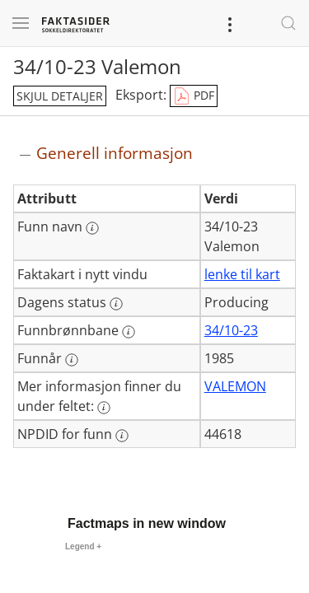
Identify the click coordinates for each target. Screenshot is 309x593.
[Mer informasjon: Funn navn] (92, 228)
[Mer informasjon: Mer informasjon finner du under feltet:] (103, 407)
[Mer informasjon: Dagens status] (116, 304)
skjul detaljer (59, 96)
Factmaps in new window (147, 523)
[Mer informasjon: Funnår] (71, 360)
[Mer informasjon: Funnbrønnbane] (128, 332)
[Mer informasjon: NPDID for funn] (122, 435)
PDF (193, 96)
